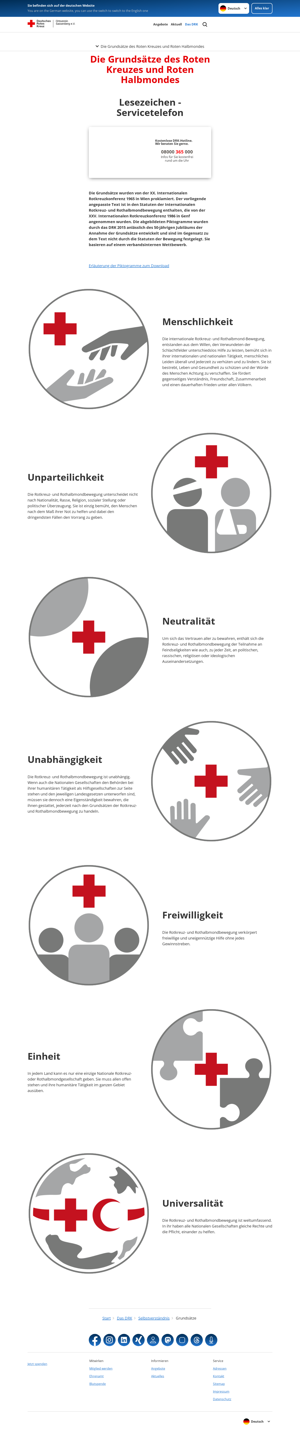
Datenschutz (222, 1399)
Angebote (160, 24)
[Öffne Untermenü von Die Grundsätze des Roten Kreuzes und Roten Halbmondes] (150, 37)
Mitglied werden (100, 1368)
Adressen (220, 1368)
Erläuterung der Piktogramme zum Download (129, 265)
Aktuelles (157, 1376)
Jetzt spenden (37, 1364)
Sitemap (219, 1384)
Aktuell (176, 24)
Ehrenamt (96, 1376)
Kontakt (218, 1376)
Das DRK (191, 24)
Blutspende (97, 1384)
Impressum (221, 1391)
